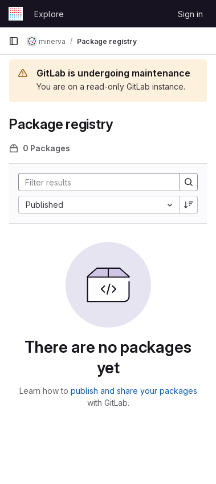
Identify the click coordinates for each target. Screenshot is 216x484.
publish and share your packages (134, 391)
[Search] (93, 182)
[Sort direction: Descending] (189, 205)
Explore (49, 14)
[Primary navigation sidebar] (14, 41)
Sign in (190, 14)
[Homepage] (15, 14)
